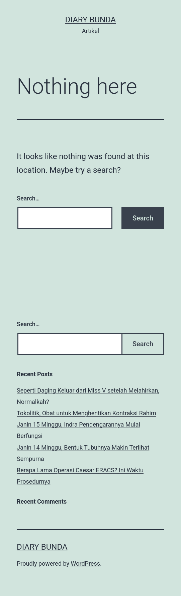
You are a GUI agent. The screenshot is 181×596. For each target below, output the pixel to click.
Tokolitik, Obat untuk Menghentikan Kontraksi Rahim (86, 413)
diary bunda (90, 19)
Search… (28, 198)
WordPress (85, 563)
